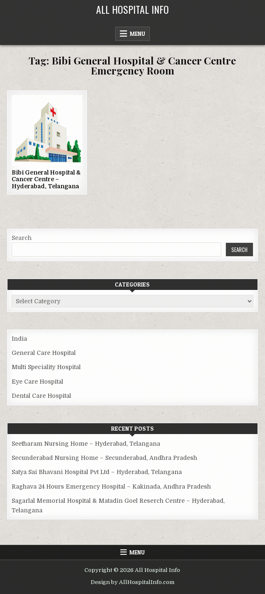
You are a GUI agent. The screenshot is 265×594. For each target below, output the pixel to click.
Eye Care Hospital (37, 381)
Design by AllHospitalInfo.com (132, 582)
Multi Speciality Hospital (46, 367)
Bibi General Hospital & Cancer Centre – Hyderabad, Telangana (46, 179)
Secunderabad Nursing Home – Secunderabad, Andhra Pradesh (104, 457)
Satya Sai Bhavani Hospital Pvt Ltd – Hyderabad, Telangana (97, 472)
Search (22, 238)
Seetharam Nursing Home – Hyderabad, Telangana (86, 443)
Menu (137, 33)
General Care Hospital (44, 352)
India (19, 338)
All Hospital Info (132, 9)
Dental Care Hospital (41, 395)
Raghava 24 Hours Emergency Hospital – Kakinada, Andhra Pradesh (111, 486)
